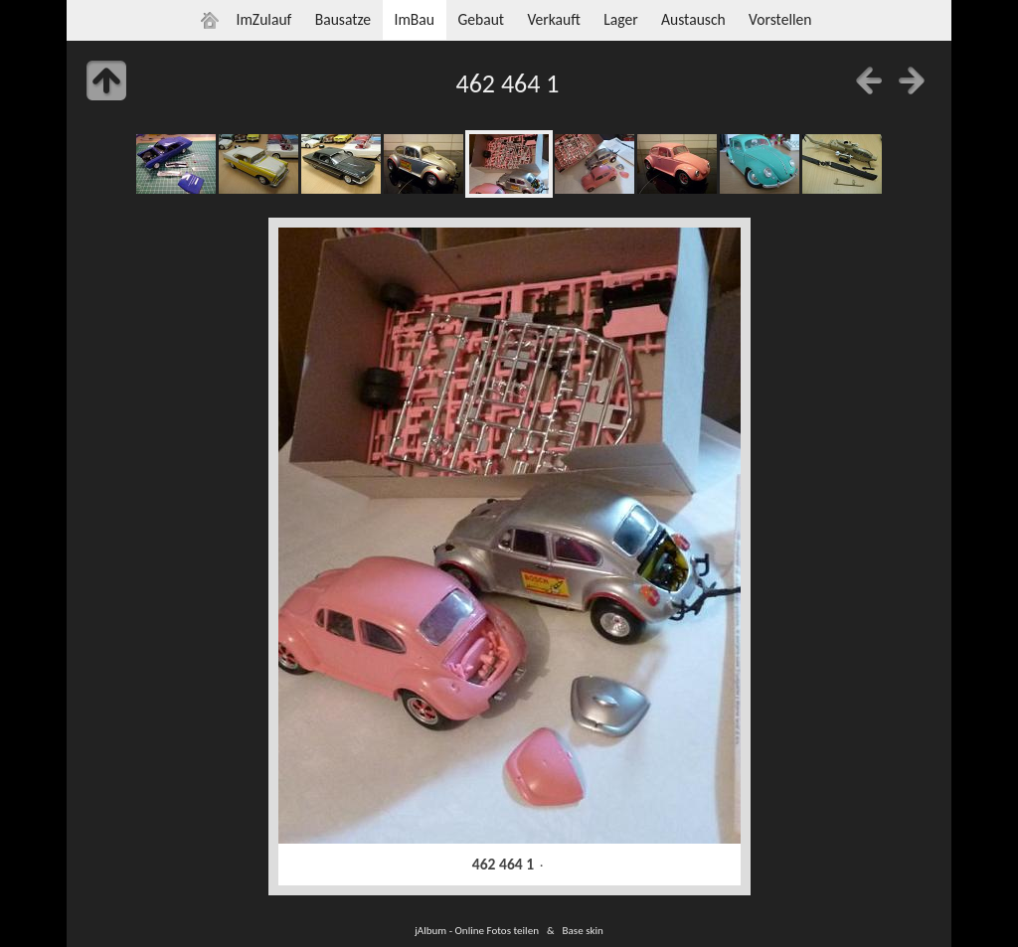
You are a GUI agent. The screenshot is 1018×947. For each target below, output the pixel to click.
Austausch (693, 19)
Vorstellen (780, 19)
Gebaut (480, 19)
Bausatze (343, 19)
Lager (620, 19)
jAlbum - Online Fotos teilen (477, 930)
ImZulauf (263, 19)
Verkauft (553, 19)
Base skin (583, 930)
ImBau (414, 19)
